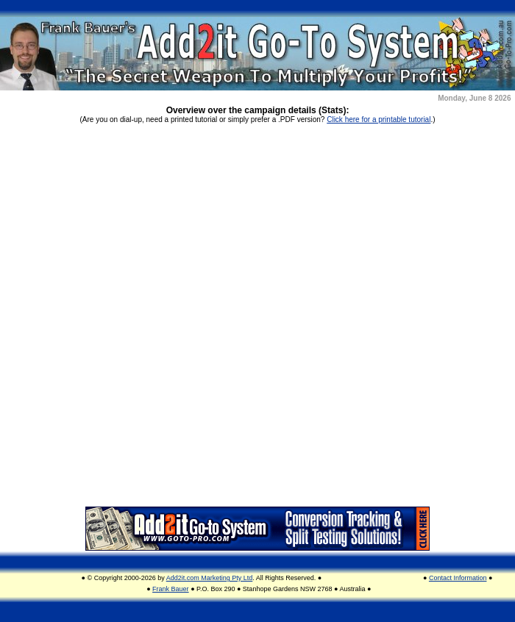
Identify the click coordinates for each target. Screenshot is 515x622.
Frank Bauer (170, 589)
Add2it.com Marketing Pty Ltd (209, 578)
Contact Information (458, 578)
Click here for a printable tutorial (378, 119)
